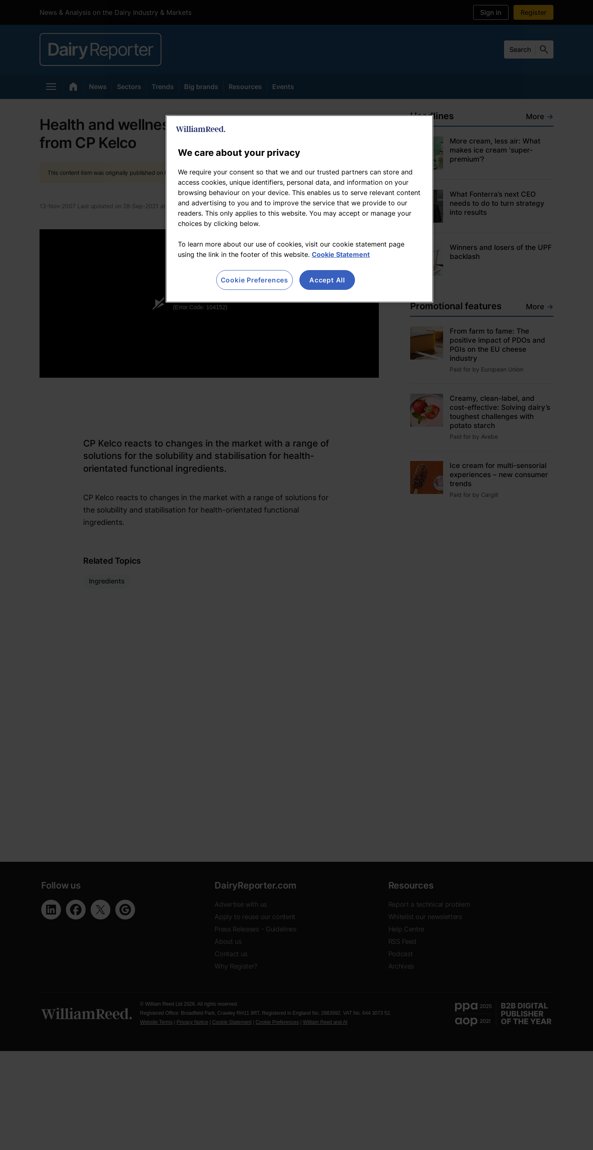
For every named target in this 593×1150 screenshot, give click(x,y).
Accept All (327, 280)
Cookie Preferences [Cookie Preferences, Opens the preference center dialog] (254, 280)
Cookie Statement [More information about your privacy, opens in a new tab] (341, 254)
